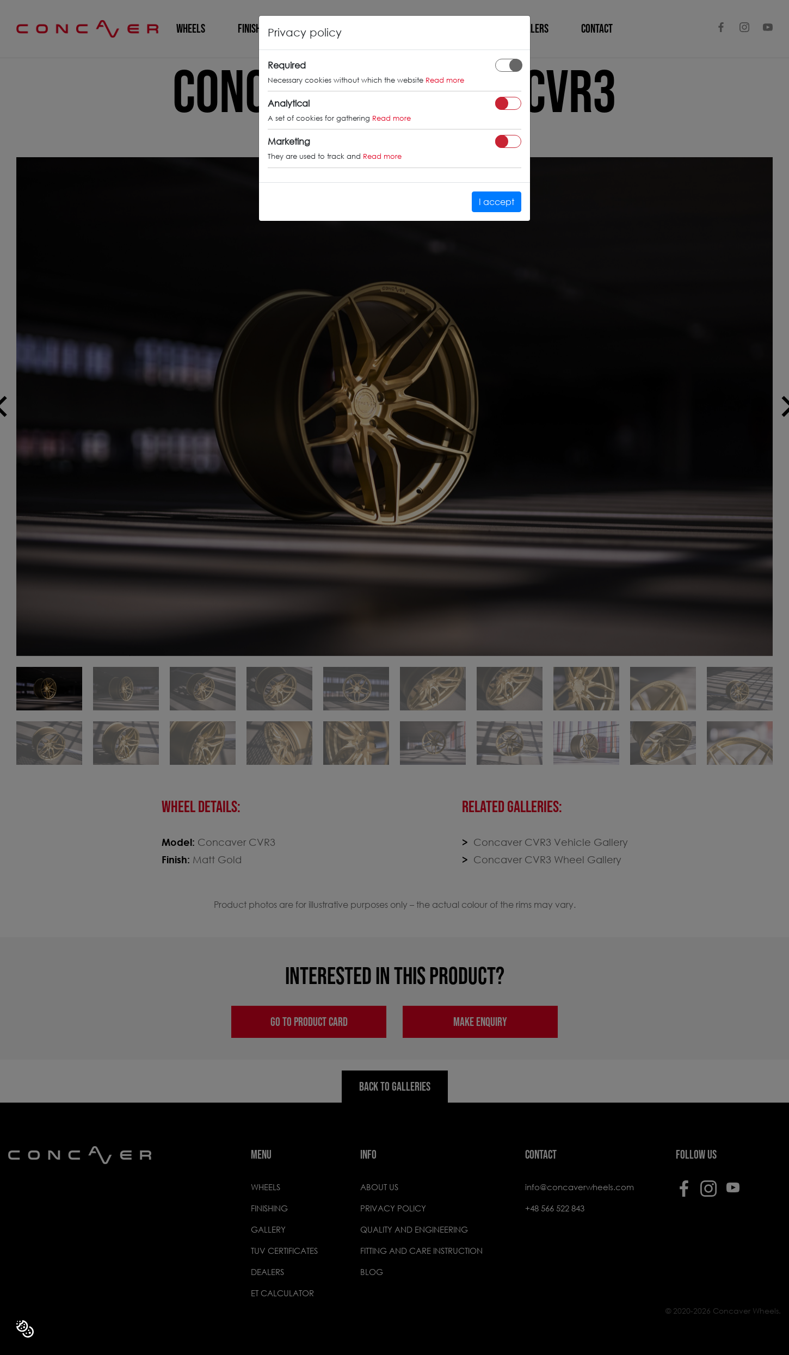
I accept (496, 201)
